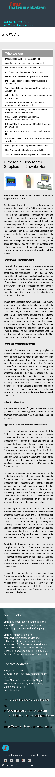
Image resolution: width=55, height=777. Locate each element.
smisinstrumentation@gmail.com (31, 715)
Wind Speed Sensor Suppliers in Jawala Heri (26, 145)
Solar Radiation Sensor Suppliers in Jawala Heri (28, 154)
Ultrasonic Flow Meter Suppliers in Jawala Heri (27, 76)
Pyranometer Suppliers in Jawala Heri (23, 67)
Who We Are (18, 755)
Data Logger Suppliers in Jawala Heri (23, 59)
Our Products (31, 755)
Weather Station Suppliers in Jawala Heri (24, 63)
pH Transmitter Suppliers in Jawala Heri (24, 72)
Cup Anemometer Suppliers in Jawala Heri (25, 150)
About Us (7, 755)
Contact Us (43, 755)
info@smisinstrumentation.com (25, 710)
